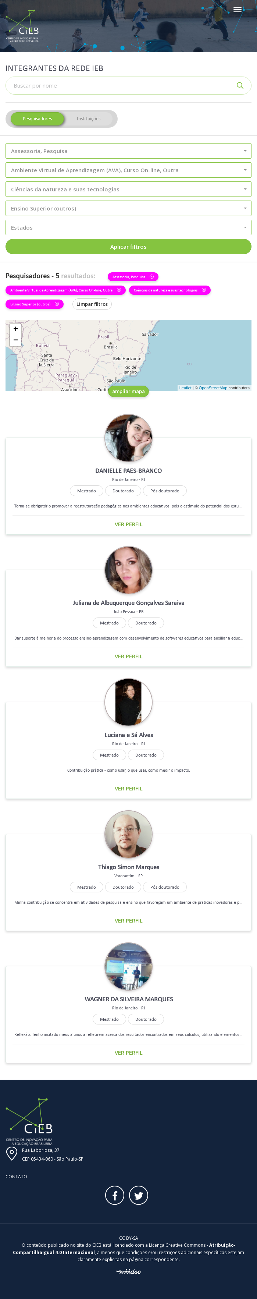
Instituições (88, 119)
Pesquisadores (37, 119)
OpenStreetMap (213, 388)
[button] (128, 151)
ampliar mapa (128, 391)
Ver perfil (129, 524)
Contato (16, 1177)
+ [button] (15, 329)
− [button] (15, 340)
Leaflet (185, 388)
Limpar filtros (92, 304)
